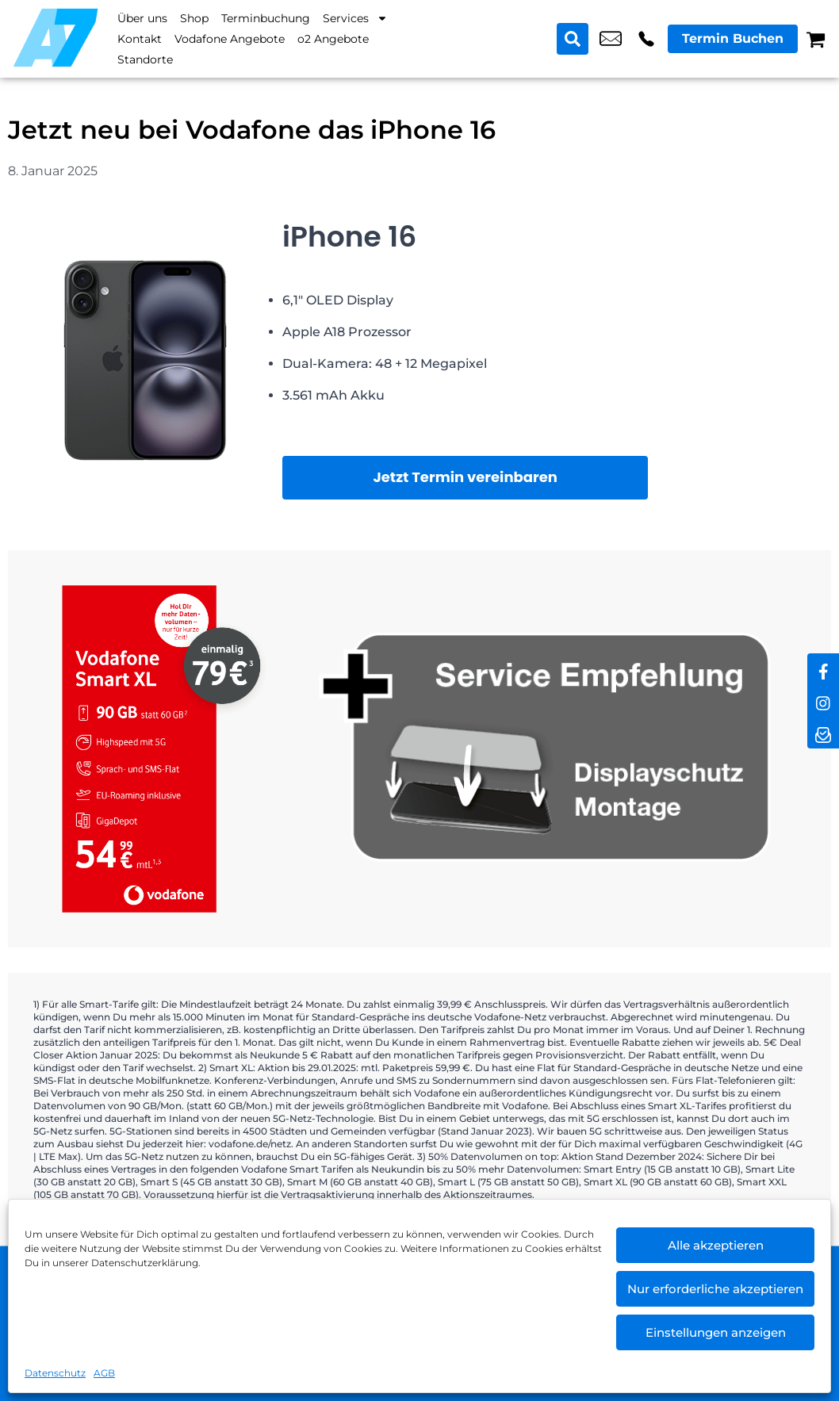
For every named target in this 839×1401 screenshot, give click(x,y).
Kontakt (139, 39)
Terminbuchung (265, 18)
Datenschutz (55, 1373)
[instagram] (823, 701)
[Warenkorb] (816, 39)
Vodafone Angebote (229, 39)
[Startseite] (55, 37)
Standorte (145, 59)
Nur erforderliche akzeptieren (715, 1288)
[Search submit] (572, 39)
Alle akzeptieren (716, 1245)
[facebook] (823, 669)
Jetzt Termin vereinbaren (465, 477)
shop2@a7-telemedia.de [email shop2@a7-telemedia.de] (611, 38)
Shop (194, 18)
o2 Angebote (333, 39)
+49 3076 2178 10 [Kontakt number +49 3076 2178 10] (646, 38)
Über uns (142, 18)
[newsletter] (823, 732)
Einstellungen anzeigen (716, 1332)
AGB (104, 1373)
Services (355, 18)
